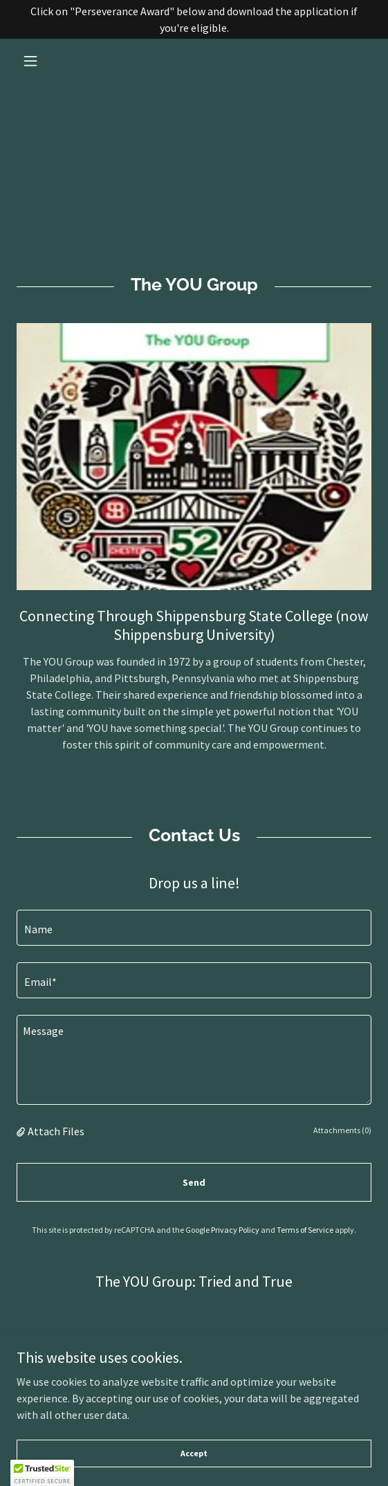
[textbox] (194, 928)
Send (194, 1182)
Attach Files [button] (56, 1131)
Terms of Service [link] (305, 1229)
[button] (43, 61)
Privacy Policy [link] (235, 1229)
